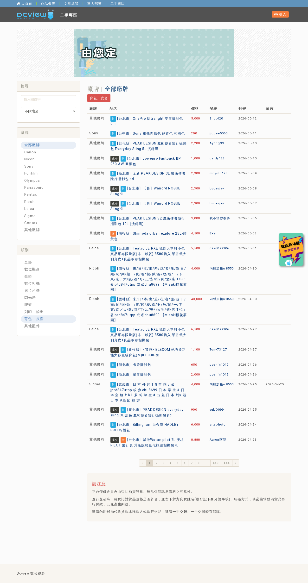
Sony (28, 166)
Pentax (30, 194)
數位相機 (32, 283)
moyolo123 (219, 173)
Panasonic (34, 187)
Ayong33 (217, 143)
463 (216, 463)
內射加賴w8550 (222, 268)
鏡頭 (28, 276)
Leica (29, 209)
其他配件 (32, 326)
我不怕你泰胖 (220, 218)
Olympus (32, 180)
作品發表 (48, 4)
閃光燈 (30, 297)
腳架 (28, 304)
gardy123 (217, 158)
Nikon (29, 159)
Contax (30, 223)
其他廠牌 (32, 230)
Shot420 (216, 118)
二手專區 (117, 4)
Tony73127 (218, 349)
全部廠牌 (32, 145)
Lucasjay (217, 188)
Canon (30, 152)
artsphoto (218, 424)
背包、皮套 (34, 319)
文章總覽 (71, 4)
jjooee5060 (219, 133)
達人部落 (94, 4)
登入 (280, 14)
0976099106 (219, 248)
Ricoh (29, 202)
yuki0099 (217, 409)
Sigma (30, 216)
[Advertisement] (178, 537)
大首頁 (24, 4)
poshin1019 (219, 364)
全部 (28, 262)
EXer (213, 233)
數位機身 (32, 269)
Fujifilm (31, 173)
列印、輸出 (34, 312)
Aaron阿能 (218, 439)
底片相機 (32, 290)
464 (227, 463)
